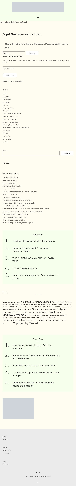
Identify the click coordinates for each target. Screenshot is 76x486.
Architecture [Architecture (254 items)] (27, 302)
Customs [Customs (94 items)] (27, 307)
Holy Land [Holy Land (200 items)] (62, 309)
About (4, 436)
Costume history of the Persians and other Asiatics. (19, 203)
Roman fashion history (10, 194)
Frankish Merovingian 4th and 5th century (16, 206)
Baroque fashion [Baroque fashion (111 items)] (31, 304)
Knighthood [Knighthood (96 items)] (31, 312)
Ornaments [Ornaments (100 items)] (63, 315)
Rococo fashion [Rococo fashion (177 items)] (38, 320)
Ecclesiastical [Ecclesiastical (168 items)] (55, 307)
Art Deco (5, 142)
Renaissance (7, 111)
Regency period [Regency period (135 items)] (49, 317)
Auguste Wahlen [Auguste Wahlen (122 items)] (8, 304)
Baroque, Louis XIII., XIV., (11, 116)
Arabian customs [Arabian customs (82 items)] (15, 302)
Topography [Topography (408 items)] (20, 323)
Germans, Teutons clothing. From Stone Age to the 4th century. (23, 211)
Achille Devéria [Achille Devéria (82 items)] (6, 302)
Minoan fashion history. (10, 183)
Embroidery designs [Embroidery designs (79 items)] (67, 306)
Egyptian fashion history (10, 177)
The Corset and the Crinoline (12, 186)
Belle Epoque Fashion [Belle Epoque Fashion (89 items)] (44, 304)
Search (5, 150)
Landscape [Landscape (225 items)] (40, 312)
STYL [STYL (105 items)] (64, 320)
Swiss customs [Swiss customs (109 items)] (7, 324)
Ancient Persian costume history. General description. (20, 192)
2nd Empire (6, 130)
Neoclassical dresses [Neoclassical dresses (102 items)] (52, 315)
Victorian (5, 133)
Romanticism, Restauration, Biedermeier (16, 128)
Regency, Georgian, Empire (11, 125)
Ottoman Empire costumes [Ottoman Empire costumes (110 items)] (11, 317)
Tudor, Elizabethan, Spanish (12, 113)
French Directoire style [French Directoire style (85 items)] (8, 309)
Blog (4, 461)
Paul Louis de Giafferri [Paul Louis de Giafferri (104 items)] (28, 317)
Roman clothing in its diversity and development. (18, 223)
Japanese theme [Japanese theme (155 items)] (20, 312)
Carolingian (6, 102)
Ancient (5, 94)
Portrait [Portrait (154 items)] (39, 317)
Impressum (6, 453)
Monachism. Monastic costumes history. (15, 214)
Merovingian (7, 99)
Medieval (5, 105)
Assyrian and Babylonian (11, 189)
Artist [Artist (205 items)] (54, 302)
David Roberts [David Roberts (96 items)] (35, 307)
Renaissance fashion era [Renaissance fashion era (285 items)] (16, 320)
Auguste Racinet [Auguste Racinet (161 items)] (64, 302)
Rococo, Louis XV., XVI (10, 119)
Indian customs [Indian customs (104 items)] (7, 312)
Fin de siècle (7, 136)
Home (2, 22)
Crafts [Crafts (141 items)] (11, 307)
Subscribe (10, 75)
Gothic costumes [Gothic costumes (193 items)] (23, 309)
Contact (5, 439)
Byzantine (6, 97)
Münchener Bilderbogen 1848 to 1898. (15, 217)
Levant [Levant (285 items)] (51, 312)
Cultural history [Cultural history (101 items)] (19, 307)
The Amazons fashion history (12, 197)
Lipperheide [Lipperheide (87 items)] (59, 312)
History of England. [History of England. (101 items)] (51, 309)
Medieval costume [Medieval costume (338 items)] (13, 314)
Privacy (5, 447)
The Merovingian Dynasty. (25, 268)
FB (39, 473)
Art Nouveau (7, 139)
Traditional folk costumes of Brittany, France (33, 241)
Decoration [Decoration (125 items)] (44, 307)
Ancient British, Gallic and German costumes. (34, 365)
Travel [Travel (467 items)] (33, 323)
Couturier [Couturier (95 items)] (5, 307)
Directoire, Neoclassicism (11, 122)
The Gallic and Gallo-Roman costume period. (17, 200)
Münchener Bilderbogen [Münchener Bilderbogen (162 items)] (35, 315)
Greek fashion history (9, 180)
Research (6, 464)
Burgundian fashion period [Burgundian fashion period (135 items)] (61, 304)
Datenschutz (7, 450)
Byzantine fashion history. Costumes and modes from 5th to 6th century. (26, 209)
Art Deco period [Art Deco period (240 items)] (43, 302)
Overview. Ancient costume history (14, 220)
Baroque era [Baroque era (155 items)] (20, 304)
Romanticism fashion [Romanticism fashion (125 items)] (53, 320)
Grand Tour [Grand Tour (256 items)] (38, 309)
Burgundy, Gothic (8, 108)
